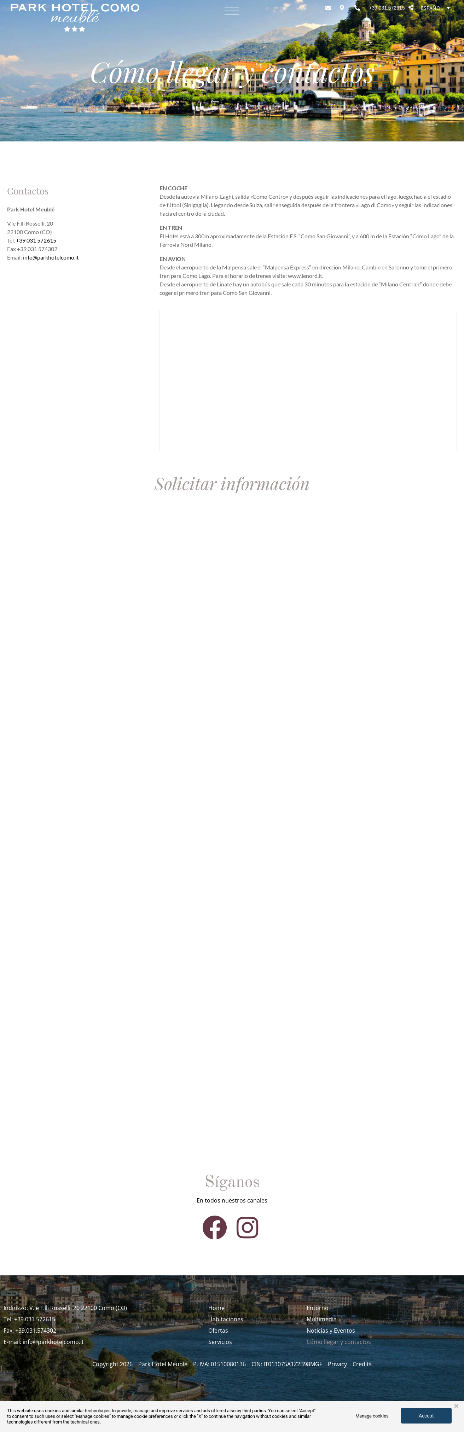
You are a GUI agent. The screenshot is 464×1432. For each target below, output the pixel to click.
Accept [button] (426, 1416)
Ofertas (218, 1330)
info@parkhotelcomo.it (51, 257)
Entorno (318, 1308)
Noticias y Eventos (331, 1330)
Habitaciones (225, 1319)
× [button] (456, 1406)
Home (216, 1308)
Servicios (220, 1342)
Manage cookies (372, 1416)
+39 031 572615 (36, 240)
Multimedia (322, 1319)
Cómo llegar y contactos (339, 1342)
